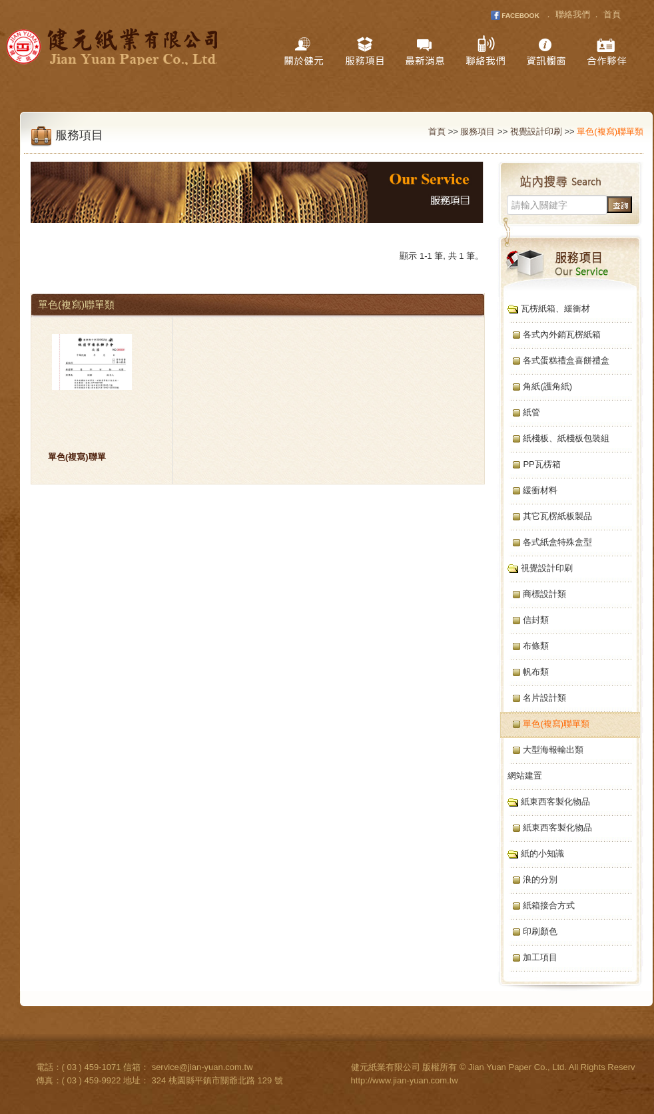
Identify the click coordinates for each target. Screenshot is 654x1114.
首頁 (612, 14)
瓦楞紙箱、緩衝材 (545, 308)
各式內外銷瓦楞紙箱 (550, 334)
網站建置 (521, 776)
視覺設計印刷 (536, 131)
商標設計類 (533, 594)
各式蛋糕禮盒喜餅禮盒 (554, 360)
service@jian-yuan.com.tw (202, 1067)
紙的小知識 (532, 853)
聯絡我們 (572, 14)
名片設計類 (533, 698)
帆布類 (524, 672)
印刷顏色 (528, 931)
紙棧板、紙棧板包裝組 (554, 438)
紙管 (520, 412)
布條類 (524, 646)
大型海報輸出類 (541, 750)
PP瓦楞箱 (530, 464)
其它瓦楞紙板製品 (546, 516)
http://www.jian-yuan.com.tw (404, 1080)
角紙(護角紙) (536, 386)
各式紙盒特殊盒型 (546, 542)
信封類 (524, 620)
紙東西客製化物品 (545, 802)
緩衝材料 (528, 490)
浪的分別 (528, 879)
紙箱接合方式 (537, 905)
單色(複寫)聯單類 (544, 724)
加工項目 (528, 957)
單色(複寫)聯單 (77, 457)
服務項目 (477, 131)
